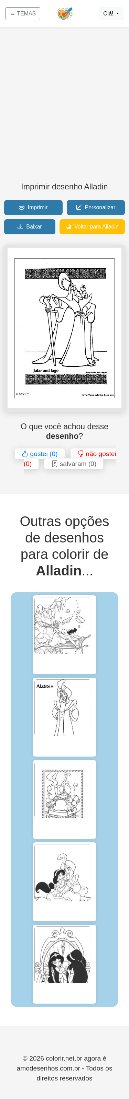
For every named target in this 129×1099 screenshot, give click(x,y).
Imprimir (33, 207)
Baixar (30, 227)
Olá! (109, 13)
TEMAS (23, 13)
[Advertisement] (64, 107)
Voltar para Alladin (92, 227)
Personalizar (95, 207)
